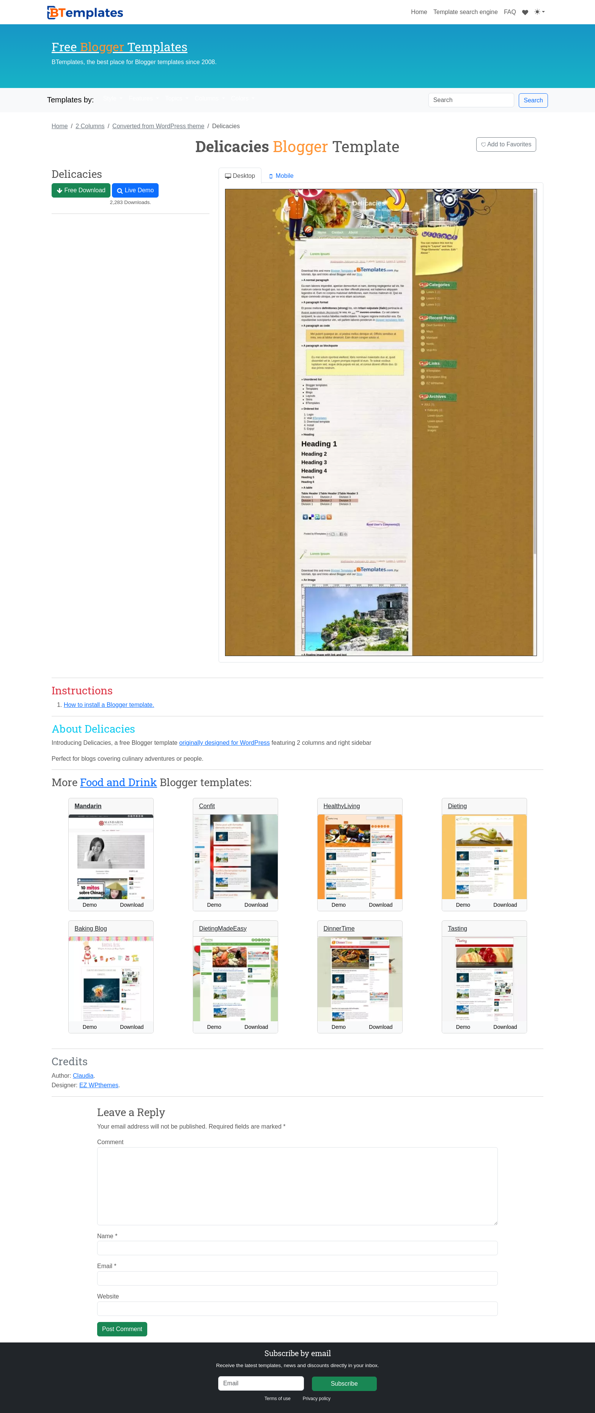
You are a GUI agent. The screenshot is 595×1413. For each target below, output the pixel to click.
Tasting (458, 928)
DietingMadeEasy (223, 928)
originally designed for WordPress (224, 742)
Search (533, 100)
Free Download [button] (81, 190)
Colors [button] (240, 98)
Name (107, 1236)
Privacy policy (317, 1398)
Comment (110, 1142)
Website (108, 1296)
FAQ (510, 12)
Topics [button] (174, 98)
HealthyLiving (342, 806)
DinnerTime (339, 928)
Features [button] (141, 98)
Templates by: (70, 100)
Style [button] (110, 98)
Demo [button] (90, 905)
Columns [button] (207, 98)
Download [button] (131, 905)
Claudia (83, 1075)
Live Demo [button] (135, 190)
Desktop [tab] (240, 176)
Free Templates (119, 46)
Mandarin (88, 806)
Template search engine (465, 12)
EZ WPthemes (98, 1085)
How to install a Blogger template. (109, 705)
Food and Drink (118, 782)
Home (420, 11)
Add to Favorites (506, 144)
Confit (207, 806)
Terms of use (277, 1398)
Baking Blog (91, 928)
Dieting (457, 806)
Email (106, 1266)
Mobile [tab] (281, 176)
